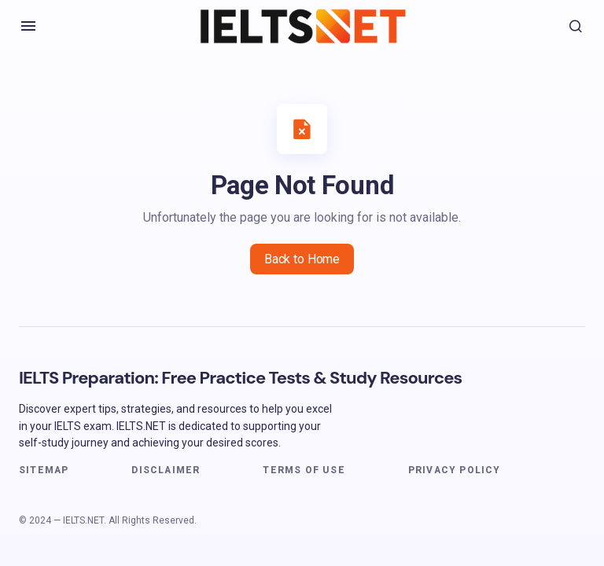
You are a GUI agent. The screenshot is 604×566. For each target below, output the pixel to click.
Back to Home (302, 259)
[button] (28, 26)
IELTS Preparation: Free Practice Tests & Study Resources (240, 377)
